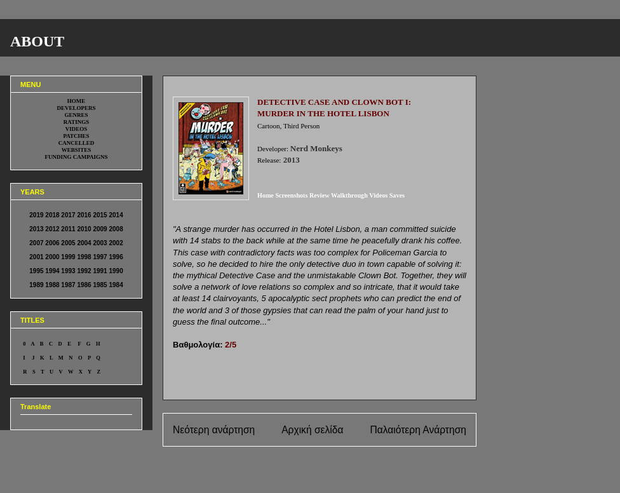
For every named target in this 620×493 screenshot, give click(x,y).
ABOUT (37, 41)
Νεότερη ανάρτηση (214, 429)
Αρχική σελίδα (312, 429)
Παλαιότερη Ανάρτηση (418, 429)
